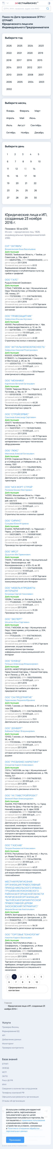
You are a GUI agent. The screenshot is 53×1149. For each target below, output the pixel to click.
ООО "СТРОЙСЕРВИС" (17, 414)
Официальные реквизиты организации (20, 1096)
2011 (39, 67)
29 (26, 197)
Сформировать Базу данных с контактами (22, 989)
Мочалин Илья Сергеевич (17, 622)
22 (35, 183)
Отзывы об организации (13, 1100)
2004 (30, 81)
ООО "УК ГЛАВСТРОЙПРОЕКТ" (21, 795)
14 (34, 168)
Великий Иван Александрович (19, 798)
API (3, 1035)
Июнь (33, 118)
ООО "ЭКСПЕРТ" (14, 619)
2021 (19, 52)
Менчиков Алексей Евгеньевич (19, 453)
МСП (4, 1072)
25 (26, 190)
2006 (9, 81)
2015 (39, 60)
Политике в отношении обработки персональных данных (22, 1129)
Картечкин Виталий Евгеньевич (20, 383)
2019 (40, 52)
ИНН (4, 1084)
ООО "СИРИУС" (13, 520)
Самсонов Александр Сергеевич (20, 417)
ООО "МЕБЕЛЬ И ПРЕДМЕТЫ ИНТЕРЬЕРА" (20, 589)
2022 (9, 52)
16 (17, 176)
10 (39, 161)
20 (17, 183)
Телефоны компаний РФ (13, 1092)
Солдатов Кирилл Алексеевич (19, 764)
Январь (10, 110)
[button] (49, 3)
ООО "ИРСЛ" (12, 551)
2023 (41, 45)
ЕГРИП (5, 1063)
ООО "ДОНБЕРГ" (14, 728)
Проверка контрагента (13, 1047)
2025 (19, 45)
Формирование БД (10, 1031)
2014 (8, 67)
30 (35, 197)
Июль (9, 125)
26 (35, 190)
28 (17, 197)
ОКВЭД (5, 1068)
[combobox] (26, 8)
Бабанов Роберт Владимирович (20, 731)
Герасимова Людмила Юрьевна (20, 700)
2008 (30, 74)
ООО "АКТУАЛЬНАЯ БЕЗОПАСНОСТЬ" (25, 346)
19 (8, 183)
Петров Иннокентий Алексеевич (20, 848)
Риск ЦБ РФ (7, 1080)
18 (34, 176)
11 (8, 168)
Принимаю (15, 1139)
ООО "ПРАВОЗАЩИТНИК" (18, 316)
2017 (19, 60)
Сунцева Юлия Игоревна (17, 523)
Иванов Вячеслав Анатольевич (19, 909)
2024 (30, 45)
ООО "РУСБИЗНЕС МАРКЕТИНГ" (22, 761)
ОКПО (5, 1076)
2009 (19, 74)
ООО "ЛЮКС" (12, 450)
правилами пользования (33, 1120)
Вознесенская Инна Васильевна (20, 249)
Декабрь (39, 132)
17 (26, 176)
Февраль (24, 110)
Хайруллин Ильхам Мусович (18, 319)
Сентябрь (36, 125)
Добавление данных (11, 1039)
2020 (30, 52)
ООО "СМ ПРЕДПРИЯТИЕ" (19, 697)
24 (17, 190)
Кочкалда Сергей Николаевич (19, 594)
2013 (19, 67)
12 (16, 168)
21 (26, 183)
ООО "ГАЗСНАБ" (14, 845)
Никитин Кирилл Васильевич (18, 937)
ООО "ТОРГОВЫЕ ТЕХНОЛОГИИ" (22, 934)
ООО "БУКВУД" (13, 660)
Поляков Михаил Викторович (18, 490)
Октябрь (11, 132)
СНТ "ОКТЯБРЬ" (13, 246)
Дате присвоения (25, 17)
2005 (20, 81)
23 (8, 190)
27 (8, 197)
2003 (41, 81)
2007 (41, 74)
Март (37, 110)
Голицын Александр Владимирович (21, 663)
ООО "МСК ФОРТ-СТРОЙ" (19, 487)
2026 (9, 45)
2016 (29, 60)
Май (22, 118)
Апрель (10, 118)
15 (8, 176)
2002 (9, 89)
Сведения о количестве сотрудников (19, 1088)
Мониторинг (8, 1043)
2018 (8, 60)
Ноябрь (25, 132)
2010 (8, 74)
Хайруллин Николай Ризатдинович (21, 350)
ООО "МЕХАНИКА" (14, 380)
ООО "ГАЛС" (12, 279)
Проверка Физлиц (10, 1027)
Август (21, 125)
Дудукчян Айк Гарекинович (18, 554)
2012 (29, 67)
